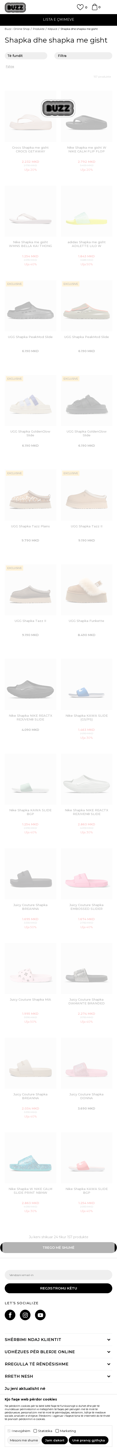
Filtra (83, 56)
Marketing (68, 1431)
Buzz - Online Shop (17, 29)
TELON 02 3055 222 (58, 17)
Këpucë (52, 29)
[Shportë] (94, 9)
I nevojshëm (21, 1431)
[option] (58, 20)
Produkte (38, 29)
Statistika (45, 1431)
